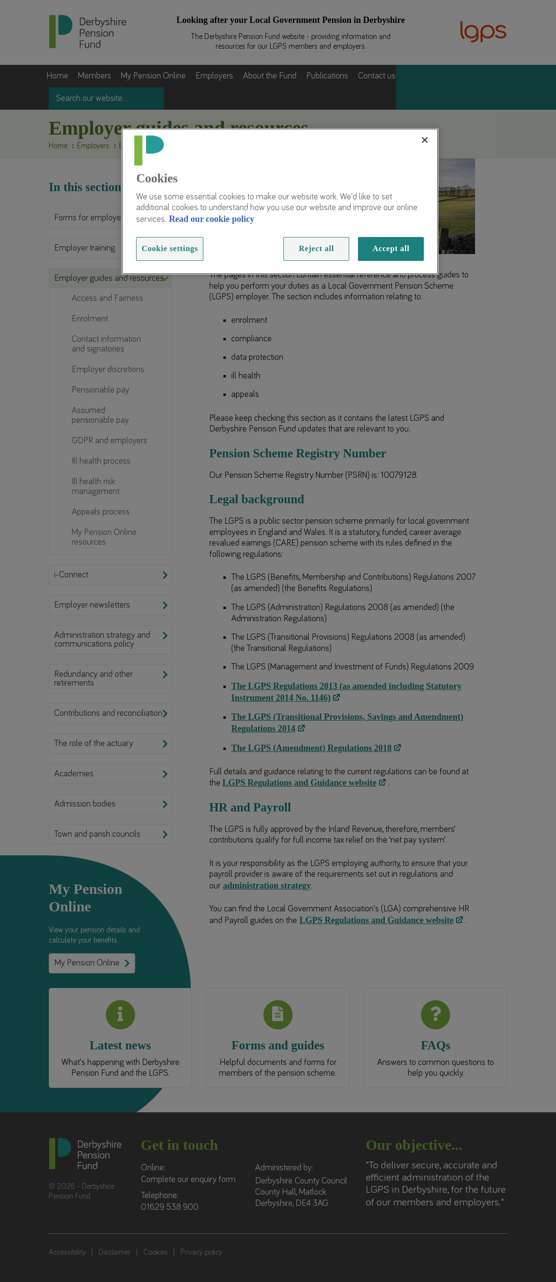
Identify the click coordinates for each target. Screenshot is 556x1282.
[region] (279, 201)
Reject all (316, 248)
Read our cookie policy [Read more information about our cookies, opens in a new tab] (211, 219)
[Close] (425, 140)
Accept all (391, 248)
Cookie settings (169, 248)
